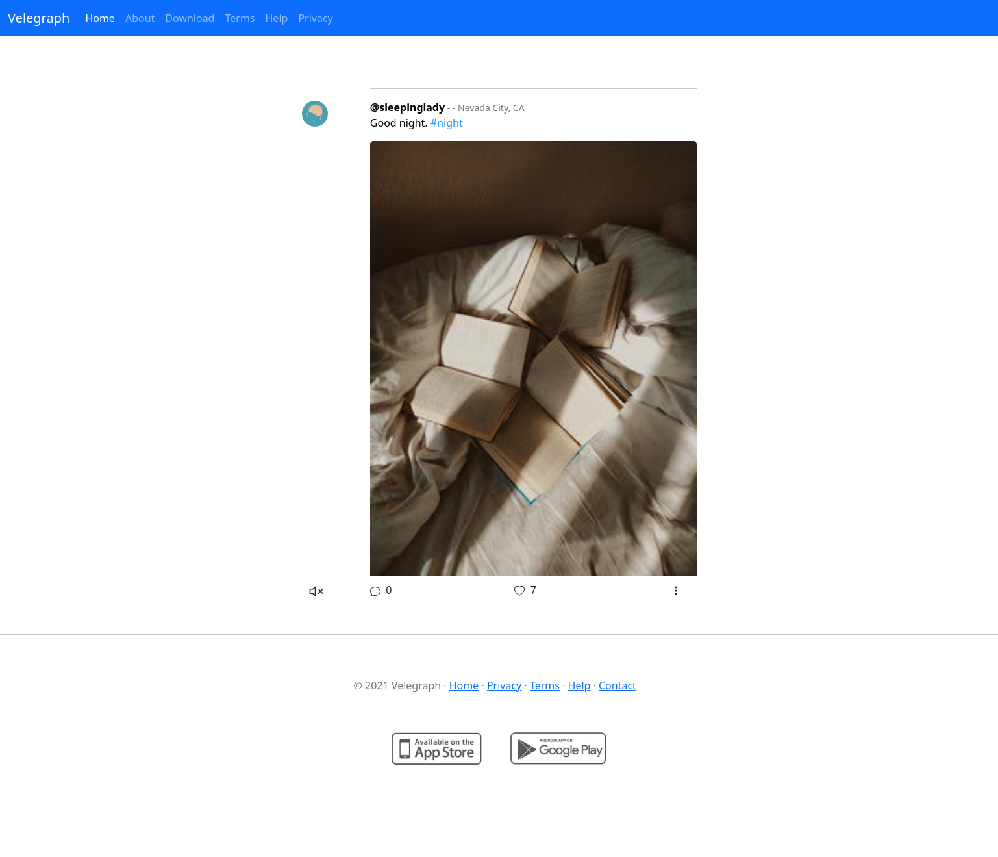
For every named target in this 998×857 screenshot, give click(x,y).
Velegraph (38, 18)
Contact (617, 685)
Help (277, 18)
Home (100, 18)
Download (189, 18)
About (140, 18)
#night (446, 123)
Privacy (315, 18)
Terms (240, 18)
